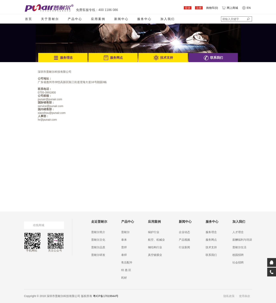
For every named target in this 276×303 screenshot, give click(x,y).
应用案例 (98, 19)
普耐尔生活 (239, 247)
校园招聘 (238, 254)
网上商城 (230, 7)
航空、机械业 (156, 239)
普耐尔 (125, 232)
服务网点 (211, 239)
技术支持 (211, 247)
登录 (187, 7)
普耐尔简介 (98, 232)
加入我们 (167, 19)
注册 (199, 7)
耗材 (124, 277)
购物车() (212, 7)
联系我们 (211, 254)
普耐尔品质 (98, 247)
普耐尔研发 (98, 254)
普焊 (124, 247)
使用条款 (244, 296)
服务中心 (144, 19)
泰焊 (124, 254)
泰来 (124, 239)
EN (246, 7)
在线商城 (38, 225)
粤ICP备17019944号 (106, 296)
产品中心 (75, 19)
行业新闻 (184, 247)
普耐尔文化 (98, 239)
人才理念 (238, 232)
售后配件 (126, 262)
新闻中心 (121, 19)
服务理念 (211, 232)
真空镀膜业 (155, 254)
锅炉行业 (153, 232)
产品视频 (184, 239)
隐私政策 (229, 296)
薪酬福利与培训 (242, 239)
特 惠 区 (126, 270)
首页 (28, 19)
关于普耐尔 (50, 19)
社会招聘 (238, 262)
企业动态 (184, 232)
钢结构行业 (155, 247)
